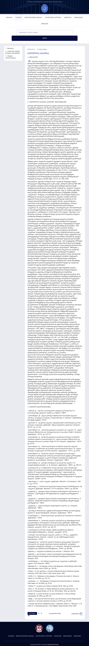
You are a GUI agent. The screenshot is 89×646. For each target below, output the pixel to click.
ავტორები (67, 17)
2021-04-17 (31, 43)
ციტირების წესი (55, 607)
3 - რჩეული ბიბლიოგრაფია (10, 51)
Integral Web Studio (53, 638)
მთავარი (9, 17)
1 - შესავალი (9, 42)
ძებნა (73, 32)
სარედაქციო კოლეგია (53, 17)
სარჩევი (18, 17)
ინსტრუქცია (78, 17)
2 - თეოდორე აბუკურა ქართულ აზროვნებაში (12, 46)
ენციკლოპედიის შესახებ (33, 17)
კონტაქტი (44, 24)
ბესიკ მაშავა (42, 43)
